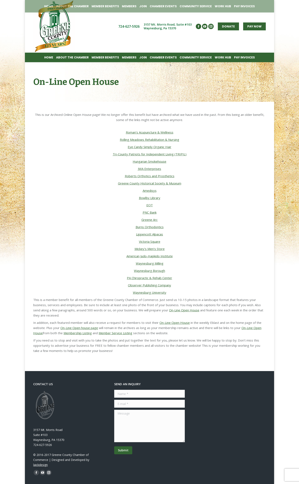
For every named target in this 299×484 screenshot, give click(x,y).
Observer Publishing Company (149, 285)
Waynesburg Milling (149, 263)
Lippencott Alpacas (149, 234)
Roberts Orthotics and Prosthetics (149, 176)
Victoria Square (149, 241)
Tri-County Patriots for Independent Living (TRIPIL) (149, 154)
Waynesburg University (149, 292)
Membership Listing (78, 333)
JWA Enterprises (149, 169)
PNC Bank (150, 212)
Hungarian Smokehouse (149, 161)
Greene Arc (149, 220)
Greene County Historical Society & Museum (149, 183)
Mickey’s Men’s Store (150, 249)
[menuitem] (49, 57)
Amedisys (150, 190)
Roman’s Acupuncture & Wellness (149, 132)
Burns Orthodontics (150, 227)
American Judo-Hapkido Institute (149, 256)
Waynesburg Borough (149, 271)
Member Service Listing (115, 333)
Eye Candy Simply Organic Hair (149, 147)
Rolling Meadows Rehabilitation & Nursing (149, 139)
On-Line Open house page (79, 328)
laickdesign (40, 465)
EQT (149, 205)
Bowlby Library (149, 198)
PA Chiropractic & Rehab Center (149, 278)
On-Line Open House (184, 310)
